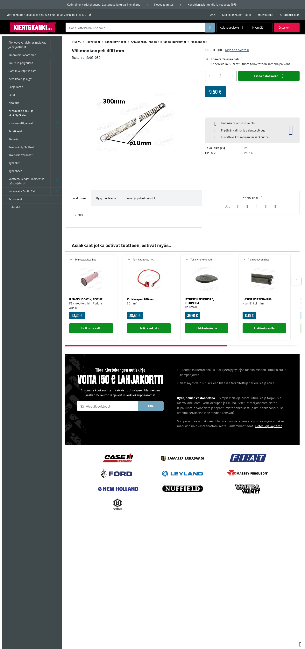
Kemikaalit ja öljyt (20, 79)
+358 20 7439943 (55, 14)
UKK (212, 14)
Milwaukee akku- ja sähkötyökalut (21, 113)
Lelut (12, 94)
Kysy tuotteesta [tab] (106, 198)
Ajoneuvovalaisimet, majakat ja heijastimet (27, 45)
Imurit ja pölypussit (21, 63)
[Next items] (296, 281)
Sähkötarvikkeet (115, 41)
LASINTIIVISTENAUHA (257, 299)
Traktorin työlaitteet (21, 147)
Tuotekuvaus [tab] (78, 198)
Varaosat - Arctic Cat (22, 191)
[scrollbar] (182, 346)
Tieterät (14, 139)
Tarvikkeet (15, 131)
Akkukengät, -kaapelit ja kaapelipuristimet (158, 41)
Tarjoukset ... (17, 199)
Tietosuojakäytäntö (268, 426)
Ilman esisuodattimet (22, 55)
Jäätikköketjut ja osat (22, 71)
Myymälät (260, 27)
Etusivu (76, 41)
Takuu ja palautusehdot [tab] (140, 198)
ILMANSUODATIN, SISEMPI (86, 299)
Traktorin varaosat (20, 155)
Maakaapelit (199, 41)
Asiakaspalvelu (232, 27)
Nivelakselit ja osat (21, 123)
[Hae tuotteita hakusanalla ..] (140, 27)
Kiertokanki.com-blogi (236, 14)
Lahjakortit (16, 87)
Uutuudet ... (16, 207)
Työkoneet (15, 171)
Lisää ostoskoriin (269, 76)
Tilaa (150, 405)
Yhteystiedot (265, 14)
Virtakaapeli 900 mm (140, 299)
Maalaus (14, 102)
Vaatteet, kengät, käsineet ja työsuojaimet (26, 181)
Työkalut (14, 163)
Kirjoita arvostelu (237, 50)
